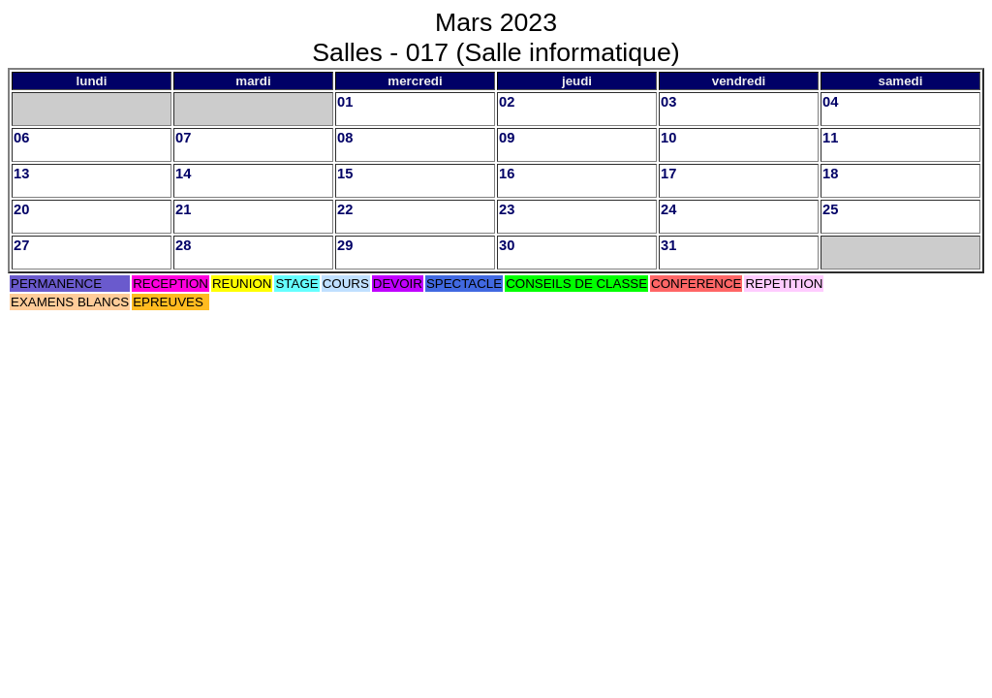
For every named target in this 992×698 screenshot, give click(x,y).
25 (830, 209)
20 (21, 209)
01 (345, 102)
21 (183, 209)
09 (506, 137)
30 (506, 245)
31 (668, 245)
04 (830, 102)
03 (668, 102)
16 (506, 173)
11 (830, 137)
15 (345, 173)
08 (345, 137)
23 (506, 209)
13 (21, 173)
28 (183, 245)
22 (345, 209)
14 (183, 173)
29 (345, 245)
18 (830, 173)
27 (21, 245)
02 (506, 102)
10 (668, 137)
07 (183, 137)
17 (668, 173)
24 (668, 209)
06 (21, 137)
